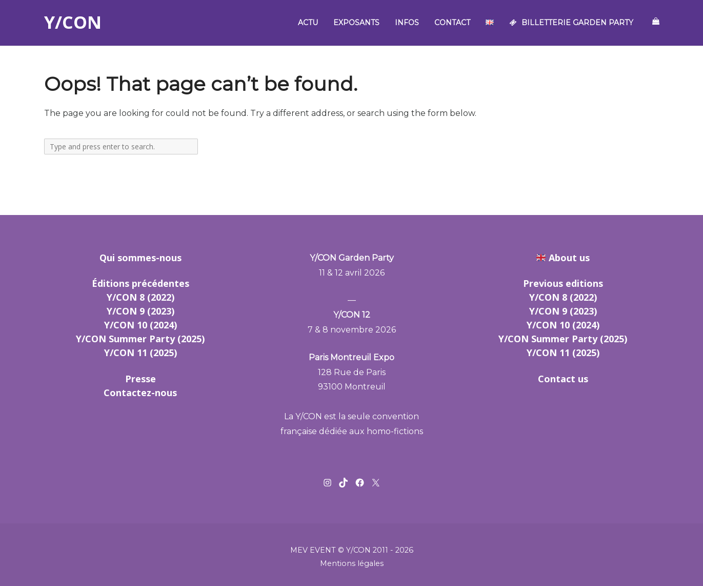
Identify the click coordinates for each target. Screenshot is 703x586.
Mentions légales (352, 563)
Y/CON (73, 22)
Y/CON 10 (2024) (140, 325)
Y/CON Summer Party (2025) (140, 339)
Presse (140, 379)
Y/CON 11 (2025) (140, 352)
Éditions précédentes (140, 283)
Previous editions (563, 283)
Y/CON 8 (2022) (140, 297)
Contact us (563, 379)
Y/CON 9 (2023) (140, 311)
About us (569, 257)
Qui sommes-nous (140, 257)
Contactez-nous (140, 392)
